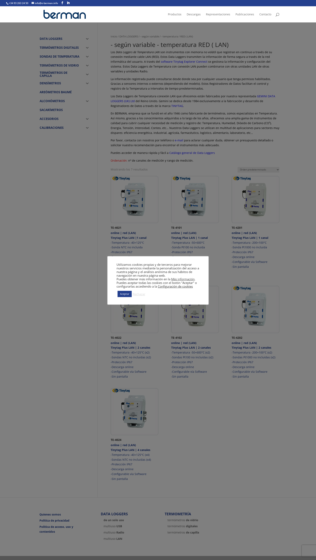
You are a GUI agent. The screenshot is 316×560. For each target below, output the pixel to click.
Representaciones (218, 14)
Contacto (265, 14)
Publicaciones (244, 14)
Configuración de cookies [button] (175, 286)
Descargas (194, 14)
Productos (174, 14)
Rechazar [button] (139, 294)
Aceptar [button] (124, 294)
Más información (183, 279)
